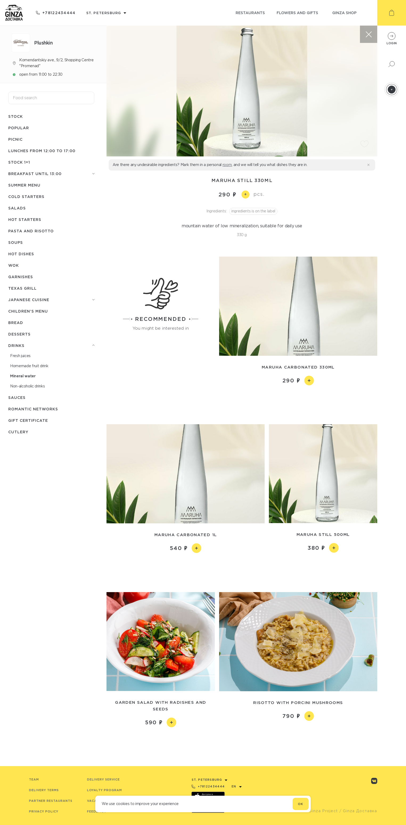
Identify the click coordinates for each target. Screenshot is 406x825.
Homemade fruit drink (29, 366)
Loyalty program (104, 790)
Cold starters (26, 197)
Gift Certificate (28, 420)
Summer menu (24, 185)
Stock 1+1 (19, 162)
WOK (13, 265)
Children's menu (28, 311)
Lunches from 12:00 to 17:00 (41, 151)
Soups (15, 242)
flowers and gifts (297, 13)
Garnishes (20, 277)
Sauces (17, 397)
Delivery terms (44, 790)
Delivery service (103, 779)
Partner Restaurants (50, 800)
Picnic (15, 139)
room (227, 165)
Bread (15, 323)
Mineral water (23, 376)
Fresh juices (20, 356)
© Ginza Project (321, 811)
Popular (18, 128)
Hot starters (24, 219)
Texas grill (22, 288)
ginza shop (344, 13)
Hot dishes (21, 254)
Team (34, 779)
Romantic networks (33, 409)
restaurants (250, 13)
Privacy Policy (43, 811)
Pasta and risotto (31, 231)
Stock (15, 116)
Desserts (19, 334)
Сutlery (18, 432)
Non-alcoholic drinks (27, 386)
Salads (17, 208)
